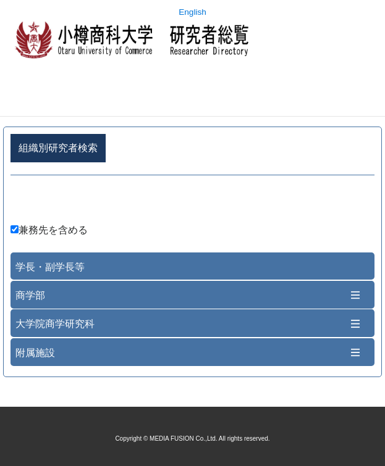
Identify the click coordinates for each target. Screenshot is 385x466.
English (192, 12)
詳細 (192, 201)
